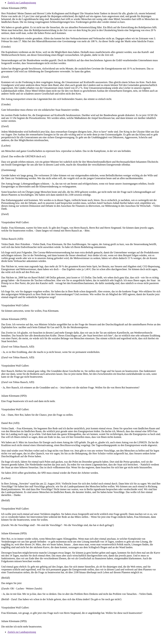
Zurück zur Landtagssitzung (22, 2)
